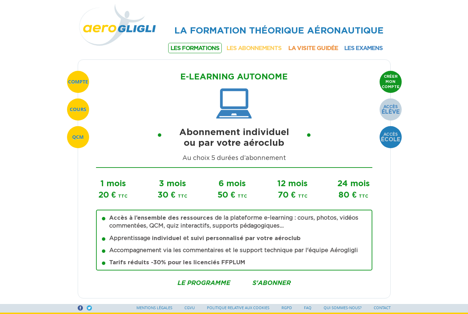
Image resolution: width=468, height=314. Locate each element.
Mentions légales (154, 307)
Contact (382, 307)
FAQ (308, 307)
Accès (391, 109)
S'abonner (271, 282)
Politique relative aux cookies (238, 307)
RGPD (286, 307)
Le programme (204, 282)
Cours (78, 109)
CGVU (189, 307)
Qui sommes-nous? (343, 307)
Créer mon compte (391, 81)
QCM (78, 137)
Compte (78, 81)
